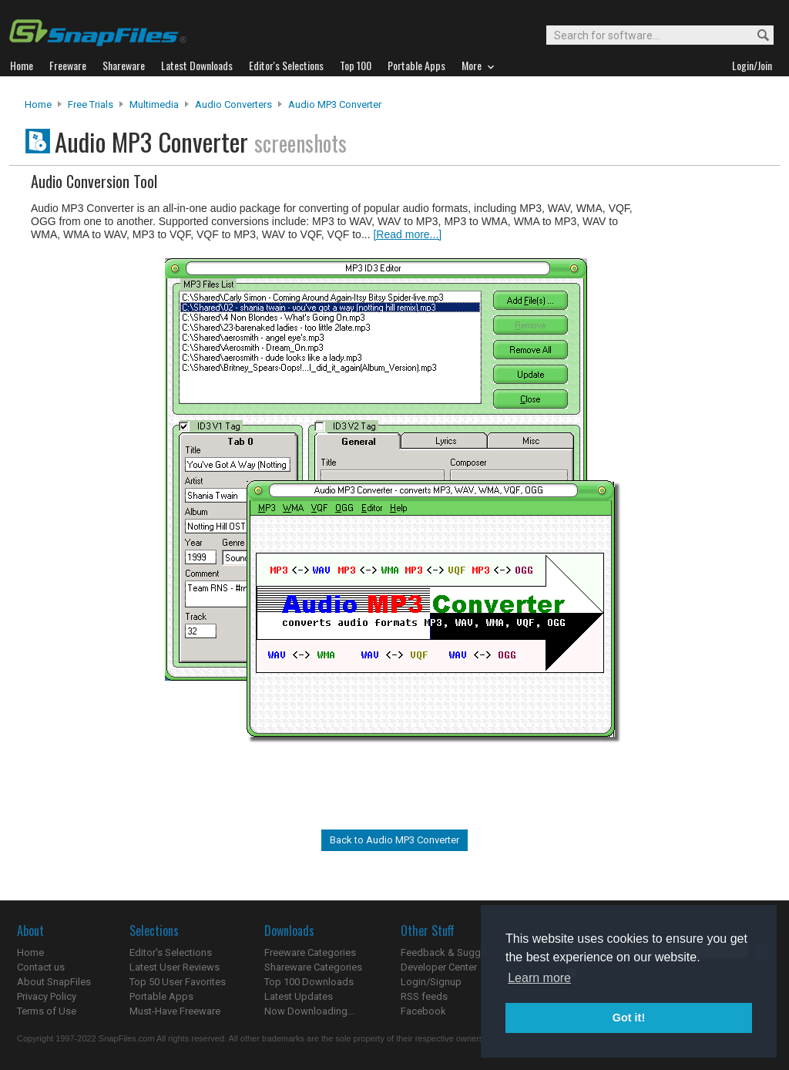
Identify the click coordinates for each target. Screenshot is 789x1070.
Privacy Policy (46, 996)
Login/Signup (431, 982)
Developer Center (439, 967)
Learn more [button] (539, 977)
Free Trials (90, 104)
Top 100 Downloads (309, 982)
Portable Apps (161, 996)
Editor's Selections (170, 952)
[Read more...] (407, 234)
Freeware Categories (310, 952)
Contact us (41, 967)
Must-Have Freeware (174, 1011)
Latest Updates (298, 996)
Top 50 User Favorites (177, 982)
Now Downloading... (309, 1011)
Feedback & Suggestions (457, 952)
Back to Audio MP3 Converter (394, 840)
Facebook (423, 1011)
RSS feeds (424, 996)
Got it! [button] (629, 1017)
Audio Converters (233, 104)
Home (38, 104)
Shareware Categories (313, 967)
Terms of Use (46, 1011)
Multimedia (154, 104)
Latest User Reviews (174, 967)
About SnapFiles (54, 982)
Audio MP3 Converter (334, 104)
